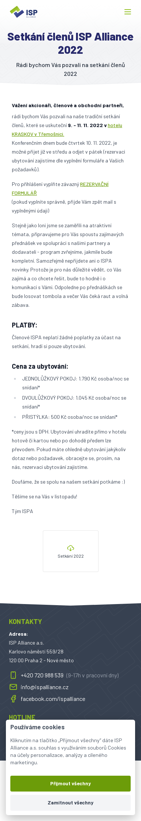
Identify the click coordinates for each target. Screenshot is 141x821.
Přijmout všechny (70, 783)
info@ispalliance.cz (39, 687)
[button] (127, 11)
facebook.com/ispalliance (47, 698)
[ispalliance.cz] (23, 11)
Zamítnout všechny (70, 802)
